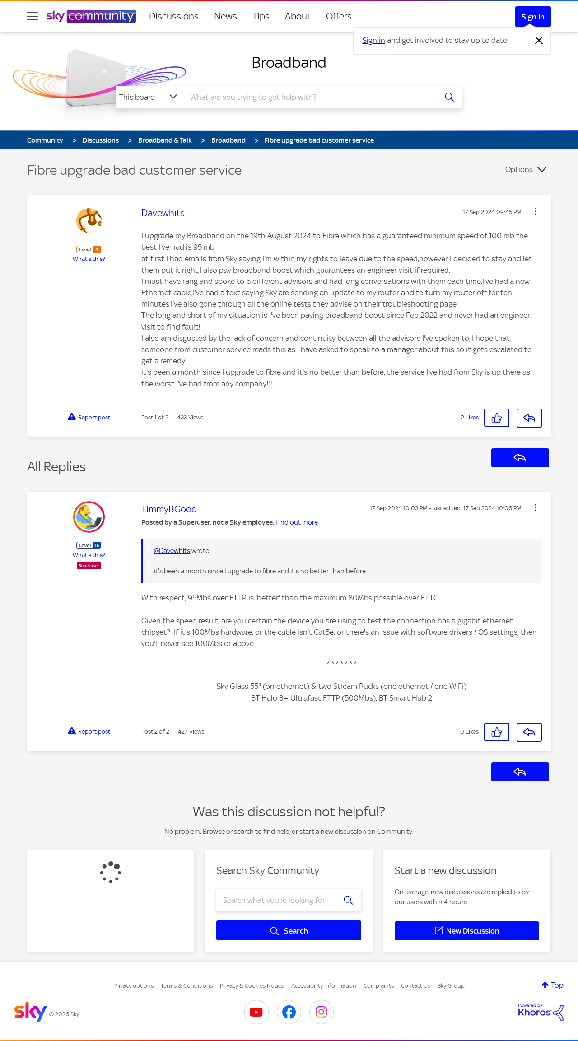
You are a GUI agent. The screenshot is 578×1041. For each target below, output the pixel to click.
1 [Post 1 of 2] (155, 417)
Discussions (174, 16)
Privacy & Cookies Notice (252, 985)
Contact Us (415, 985)
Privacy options (133, 985)
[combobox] (308, 97)
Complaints (379, 985)
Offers (339, 16)
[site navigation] (32, 16)
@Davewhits (172, 551)
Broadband (289, 62)
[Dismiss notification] (539, 40)
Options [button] (519, 169)
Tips (261, 16)
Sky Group (451, 985)
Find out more (296, 522)
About (298, 16)
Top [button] (557, 985)
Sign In (533, 16)
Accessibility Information (323, 985)
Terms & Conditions (187, 985)
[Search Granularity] (149, 97)
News (225, 16)
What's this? (89, 259)
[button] (535, 211)
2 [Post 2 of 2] (156, 731)
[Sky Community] (91, 16)
